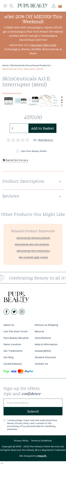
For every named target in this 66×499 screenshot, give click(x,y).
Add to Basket (42, 128)
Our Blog (9, 357)
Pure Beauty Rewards (16, 337)
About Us (9, 325)
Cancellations (43, 337)
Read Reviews (45, 139)
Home (5, 65)
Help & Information (46, 344)
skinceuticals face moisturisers (33, 250)
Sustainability (43, 350)
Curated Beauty (13, 363)
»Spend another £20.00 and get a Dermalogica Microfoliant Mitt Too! (36, 35)
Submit (33, 411)
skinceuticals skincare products (33, 237)
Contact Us (41, 363)
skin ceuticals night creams (33, 257)
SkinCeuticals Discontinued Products (30, 65)
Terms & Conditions (41, 440)
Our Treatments (13, 350)
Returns (39, 331)
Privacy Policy (21, 440)
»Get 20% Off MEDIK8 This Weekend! (33, 19)
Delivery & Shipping (46, 325)
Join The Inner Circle (16, 331)
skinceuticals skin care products (32, 244)
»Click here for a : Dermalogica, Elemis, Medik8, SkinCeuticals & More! (33, 49)
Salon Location (12, 344)
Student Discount (45, 357)
